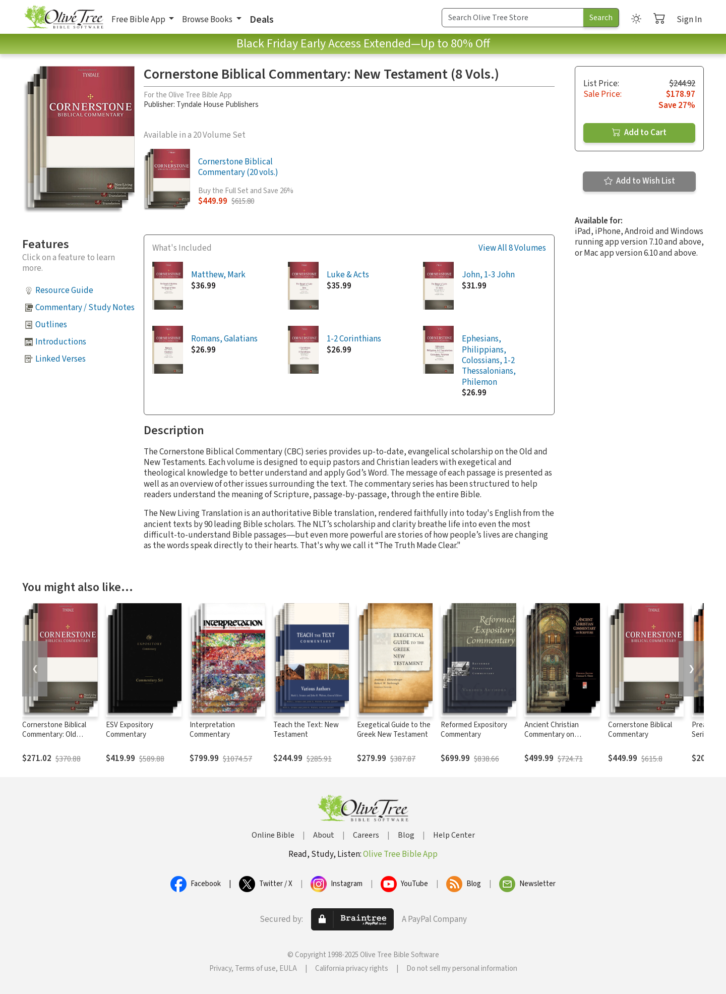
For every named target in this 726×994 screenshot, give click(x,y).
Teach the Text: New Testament (306, 730)
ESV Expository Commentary (129, 730)
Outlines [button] (51, 325)
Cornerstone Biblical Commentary (640, 730)
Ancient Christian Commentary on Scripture (551, 734)
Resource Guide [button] (64, 290)
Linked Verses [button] (60, 359)
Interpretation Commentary (212, 730)
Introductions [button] (60, 342)
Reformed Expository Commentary (474, 730)
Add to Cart (639, 133)
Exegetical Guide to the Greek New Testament (394, 730)
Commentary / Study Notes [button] (85, 308)
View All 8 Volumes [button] (512, 248)
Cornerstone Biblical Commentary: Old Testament (54, 734)
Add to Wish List (639, 181)
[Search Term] (513, 17)
